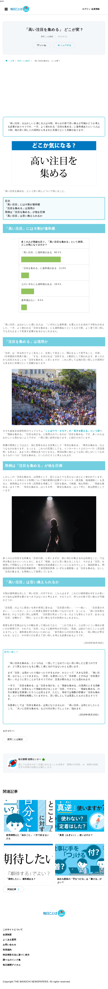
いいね (42, 45)
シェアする (64, 45)
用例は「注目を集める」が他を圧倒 (25, 212)
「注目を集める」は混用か (20, 208)
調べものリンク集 (12, 960)
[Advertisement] (54, 88)
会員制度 (7, 934)
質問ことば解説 (47, 37)
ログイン (86, 9)
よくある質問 (9, 939)
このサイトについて (13, 929)
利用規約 (7, 949)
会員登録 (95, 9)
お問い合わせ (9, 944)
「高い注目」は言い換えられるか (23, 216)
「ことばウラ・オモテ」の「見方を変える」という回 (71, 431)
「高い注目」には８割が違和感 (22, 204)
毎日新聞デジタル (12, 965)
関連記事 (11, 889)
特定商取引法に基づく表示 (16, 955)
